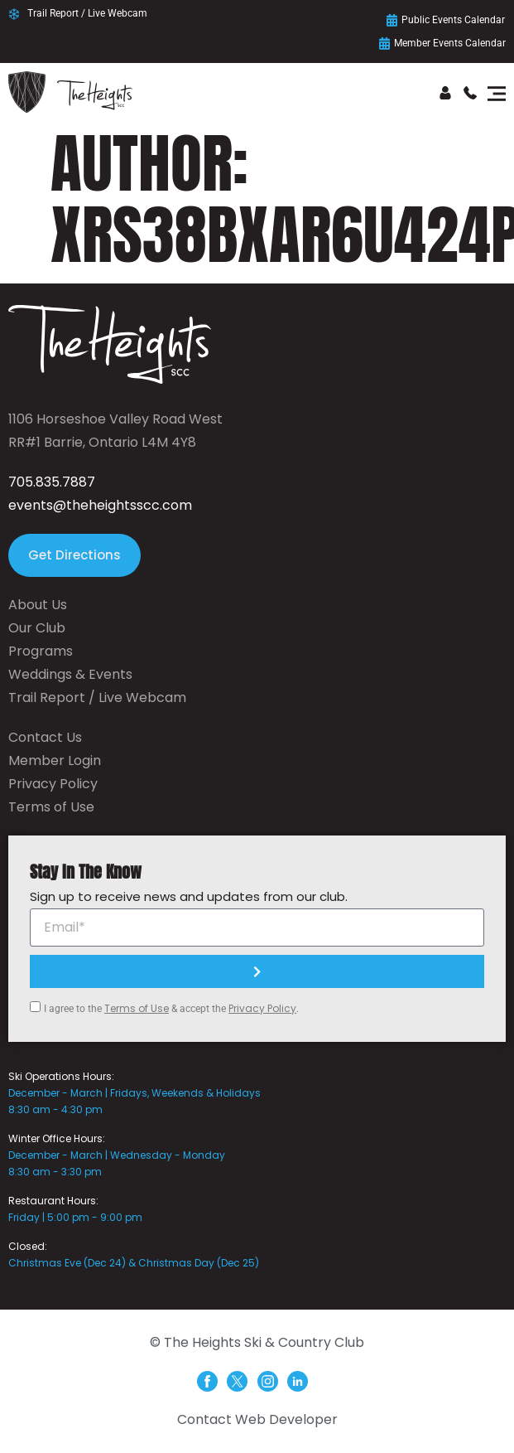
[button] (496, 95)
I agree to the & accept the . (171, 1009)
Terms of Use (136, 1008)
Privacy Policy (262, 1008)
